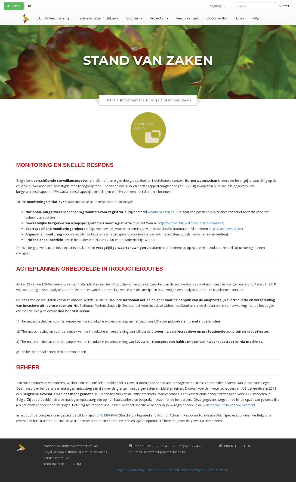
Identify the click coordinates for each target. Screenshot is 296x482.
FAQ (255, 18)
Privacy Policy (217, 470)
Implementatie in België (97, 18)
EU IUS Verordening (53, 18)
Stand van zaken (177, 100)
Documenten (217, 18)
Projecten (159, 18)
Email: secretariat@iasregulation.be (160, 452)
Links (240, 18)
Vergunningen (187, 18)
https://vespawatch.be (225, 228)
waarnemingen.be (161, 212)
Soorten (134, 18)
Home (110, 100)
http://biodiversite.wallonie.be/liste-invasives (190, 223)
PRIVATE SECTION (238, 446)
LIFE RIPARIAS (107, 415)
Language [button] (217, 6)
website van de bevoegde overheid (229, 405)
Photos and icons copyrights (183, 470)
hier (64, 352)
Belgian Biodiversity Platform (137, 470)
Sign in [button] (14, 6)
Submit (284, 6)
